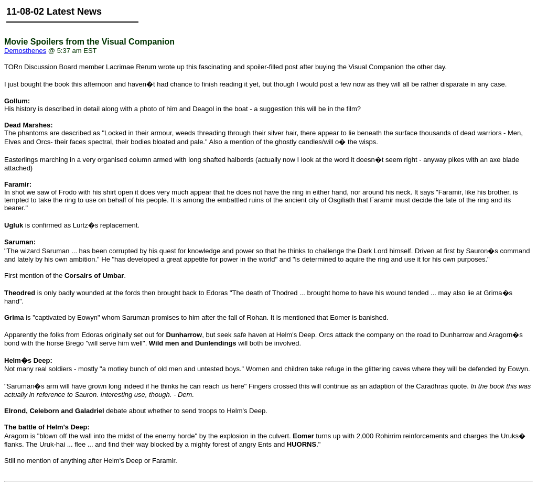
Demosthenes (25, 51)
